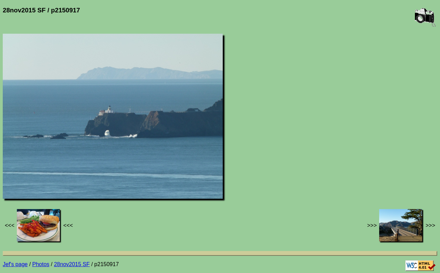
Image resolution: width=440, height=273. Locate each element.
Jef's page (15, 264)
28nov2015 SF (72, 264)
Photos (41, 264)
